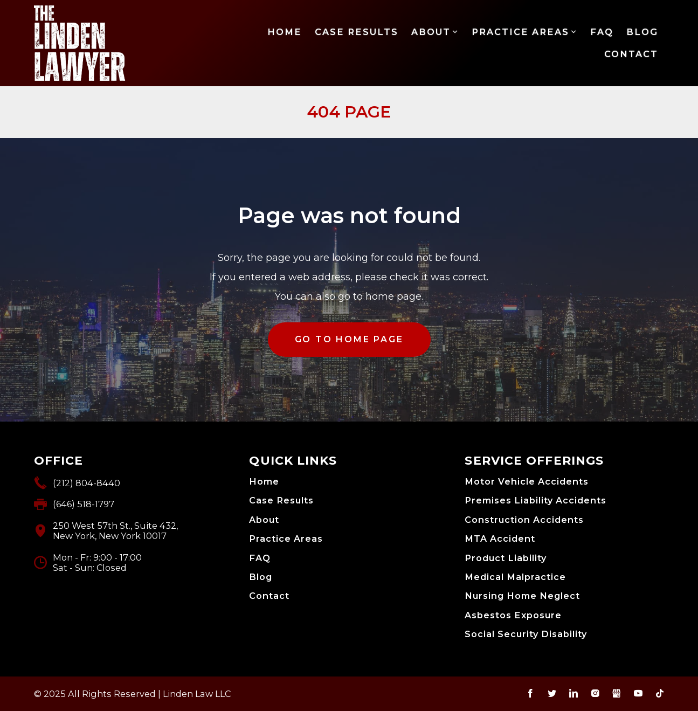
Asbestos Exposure (513, 615)
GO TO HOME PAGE (349, 339)
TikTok (659, 693)
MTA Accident (500, 539)
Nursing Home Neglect (522, 596)
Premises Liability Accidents (535, 500)
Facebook (530, 693)
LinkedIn (573, 693)
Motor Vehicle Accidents (527, 482)
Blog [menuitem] (642, 31)
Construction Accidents (524, 520)
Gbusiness (616, 693)
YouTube (638, 693)
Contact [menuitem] (631, 54)
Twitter (552, 693)
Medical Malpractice (515, 577)
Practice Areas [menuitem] (520, 31)
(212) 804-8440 (86, 483)
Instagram (595, 693)
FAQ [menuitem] (601, 31)
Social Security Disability (526, 634)
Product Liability (506, 558)
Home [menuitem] (284, 31)
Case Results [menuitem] (356, 31)
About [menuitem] (431, 31)
